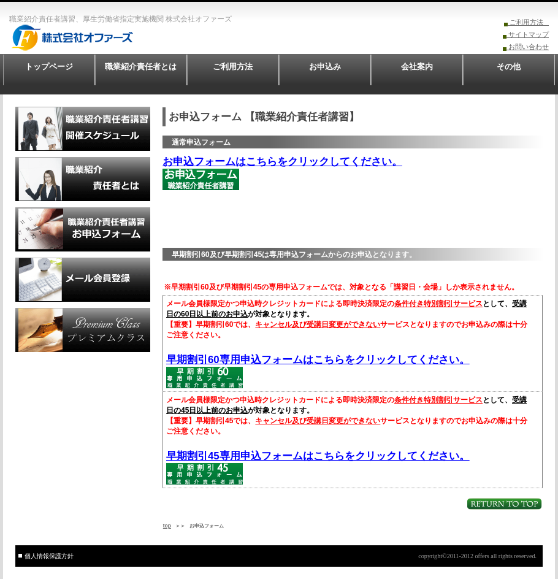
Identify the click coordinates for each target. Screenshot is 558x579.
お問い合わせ (527, 46)
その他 (509, 66)
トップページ (49, 66)
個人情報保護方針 (49, 556)
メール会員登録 (82, 280)
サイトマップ (527, 34)
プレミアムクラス (82, 330)
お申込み (325, 66)
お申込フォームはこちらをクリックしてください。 (282, 161)
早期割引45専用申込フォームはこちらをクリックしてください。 (318, 456)
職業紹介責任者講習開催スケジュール (82, 129)
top (167, 526)
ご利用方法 (528, 22)
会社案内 (417, 66)
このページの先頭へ (504, 503)
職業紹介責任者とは (141, 66)
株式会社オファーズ (98, 37)
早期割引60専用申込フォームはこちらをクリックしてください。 (318, 360)
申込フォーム (82, 229)
